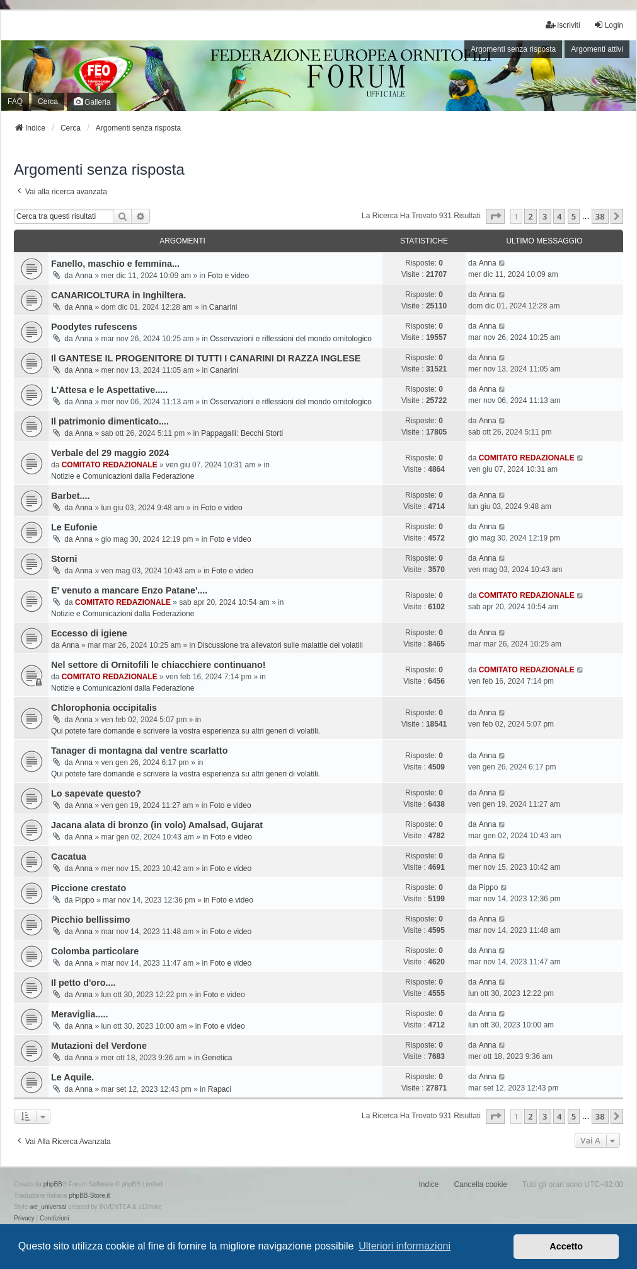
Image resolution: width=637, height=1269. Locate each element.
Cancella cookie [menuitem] (480, 1184)
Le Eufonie (74, 527)
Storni (64, 559)
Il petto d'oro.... (83, 983)
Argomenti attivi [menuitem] (597, 49)
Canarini (223, 307)
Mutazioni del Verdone (99, 1046)
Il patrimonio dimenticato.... (110, 421)
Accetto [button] (566, 1246)
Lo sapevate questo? (96, 793)
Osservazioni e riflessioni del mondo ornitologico (291, 338)
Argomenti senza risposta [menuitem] (513, 49)
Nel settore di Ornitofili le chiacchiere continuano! (158, 665)
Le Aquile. (72, 1077)
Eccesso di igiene (89, 633)
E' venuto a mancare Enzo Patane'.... (129, 590)
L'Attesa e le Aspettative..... (109, 390)
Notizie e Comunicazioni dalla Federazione (122, 476)
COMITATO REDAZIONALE (110, 464)
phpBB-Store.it (89, 1195)
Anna (84, 275)
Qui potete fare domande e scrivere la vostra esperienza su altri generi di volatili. (185, 731)
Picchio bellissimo (90, 920)
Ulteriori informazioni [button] (404, 1246)
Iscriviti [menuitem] (563, 25)
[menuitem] (24, 1218)
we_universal (48, 1206)
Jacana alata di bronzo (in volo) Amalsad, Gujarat (157, 825)
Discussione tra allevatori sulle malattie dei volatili (280, 645)
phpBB (52, 1184)
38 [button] (600, 216)
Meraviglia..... (79, 1014)
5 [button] (573, 216)
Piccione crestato (88, 888)
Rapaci (219, 1089)
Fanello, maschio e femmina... (115, 264)
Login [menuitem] (608, 25)
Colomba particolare (95, 951)
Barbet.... (70, 496)
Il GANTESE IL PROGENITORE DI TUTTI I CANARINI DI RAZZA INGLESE (205, 358)
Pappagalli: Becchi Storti (242, 433)
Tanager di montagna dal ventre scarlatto (139, 751)
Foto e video (228, 275)
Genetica (217, 1057)
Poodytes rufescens (94, 327)
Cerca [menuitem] (48, 101)
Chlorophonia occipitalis (104, 708)
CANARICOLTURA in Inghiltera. (118, 295)
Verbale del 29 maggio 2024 (110, 453)
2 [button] (530, 216)
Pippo (85, 900)
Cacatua (68, 856)
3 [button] (544, 216)
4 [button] (559, 216)
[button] (495, 216)
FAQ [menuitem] (15, 101)
